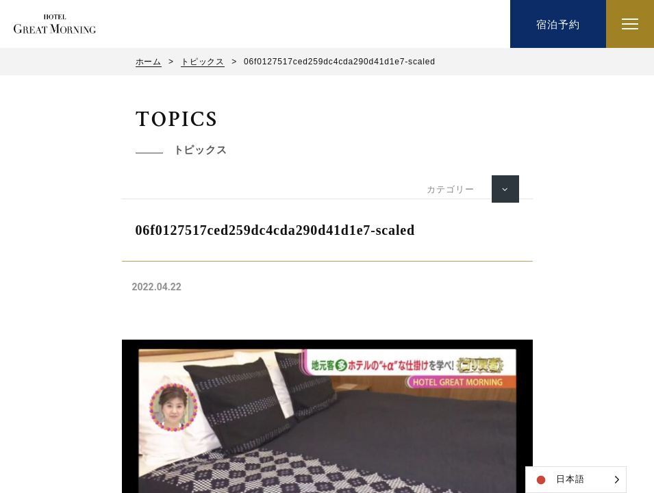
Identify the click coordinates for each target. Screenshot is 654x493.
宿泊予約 (557, 24)
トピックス (203, 62)
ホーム (149, 62)
